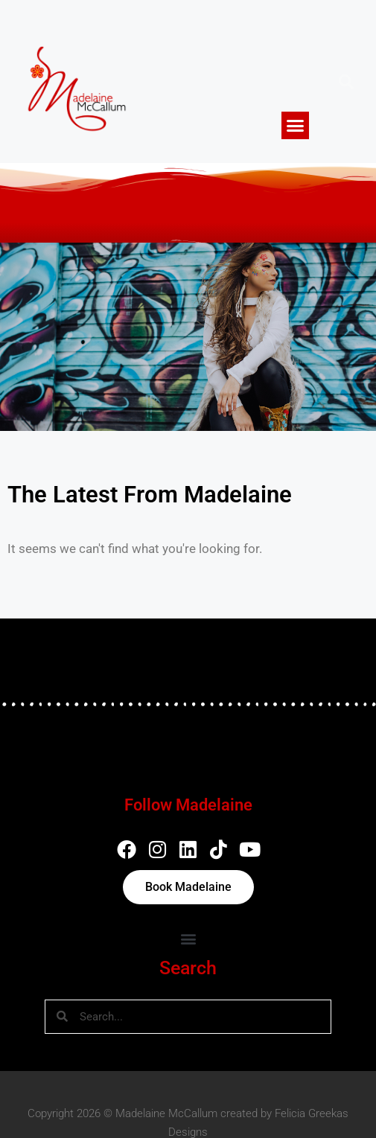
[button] (295, 126)
